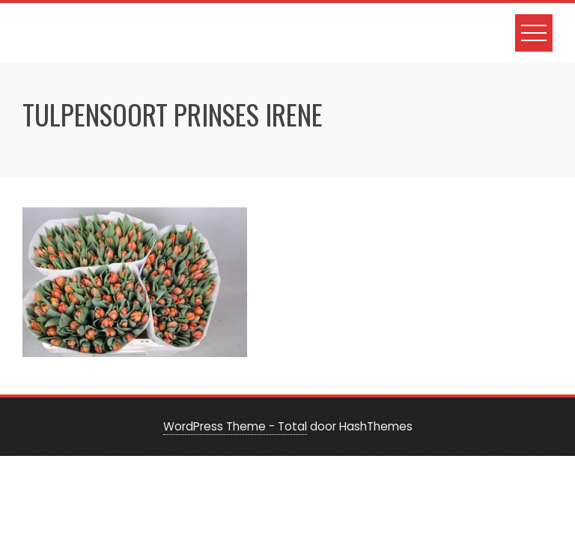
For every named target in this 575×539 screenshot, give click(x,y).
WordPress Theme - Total (235, 426)
